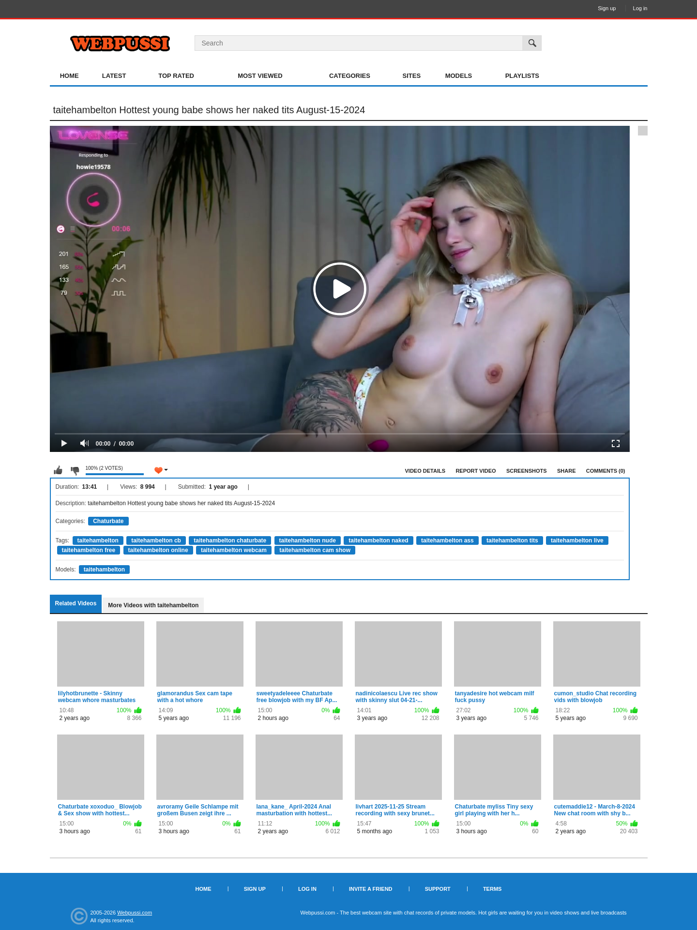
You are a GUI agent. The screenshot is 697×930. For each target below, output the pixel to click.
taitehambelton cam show (314, 550)
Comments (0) (605, 471)
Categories (349, 75)
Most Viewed (260, 75)
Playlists (522, 75)
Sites (412, 75)
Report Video (475, 471)
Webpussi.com (134, 912)
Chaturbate (108, 521)
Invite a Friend (371, 889)
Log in (640, 8)
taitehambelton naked (378, 540)
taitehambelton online (158, 550)
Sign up (607, 8)
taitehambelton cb (156, 540)
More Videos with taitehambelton (153, 605)
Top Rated (176, 75)
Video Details (425, 471)
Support (438, 889)
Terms (492, 889)
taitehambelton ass (447, 540)
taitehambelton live (577, 540)
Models (458, 75)
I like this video (58, 470)
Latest (114, 75)
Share (566, 471)
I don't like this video (74, 470)
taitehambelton (98, 540)
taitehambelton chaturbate (230, 540)
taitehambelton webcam (234, 550)
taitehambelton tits (512, 540)
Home (69, 75)
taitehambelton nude (307, 540)
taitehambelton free (89, 550)
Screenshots (526, 471)
